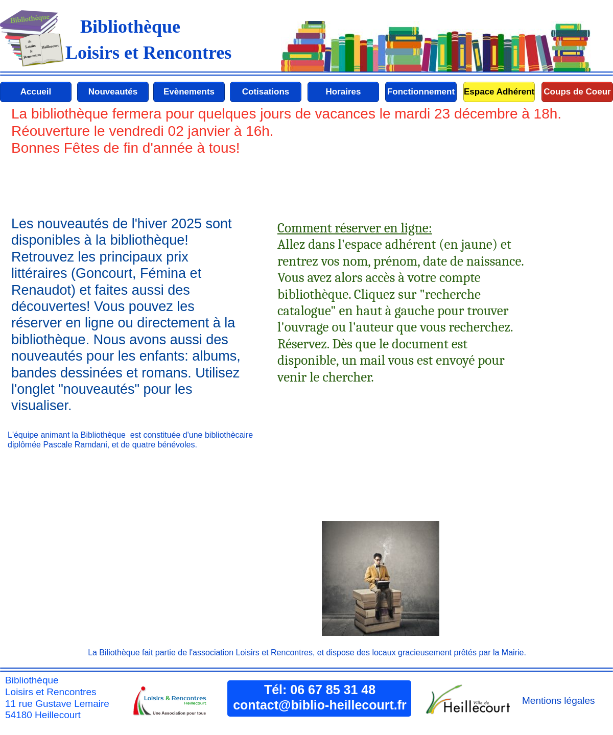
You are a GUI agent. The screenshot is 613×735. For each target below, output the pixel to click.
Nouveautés (112, 92)
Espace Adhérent (499, 92)
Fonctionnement (421, 92)
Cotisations (266, 92)
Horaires (343, 92)
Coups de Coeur (577, 92)
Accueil (35, 92)
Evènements (189, 92)
